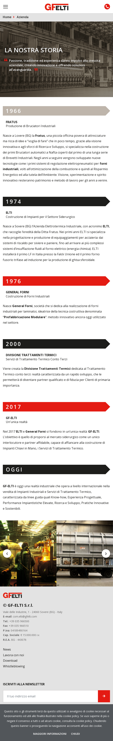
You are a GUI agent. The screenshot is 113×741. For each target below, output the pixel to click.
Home (7, 17)
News (7, 649)
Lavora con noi (13, 655)
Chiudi (75, 734)
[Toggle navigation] (6, 6)
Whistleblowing (14, 666)
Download (10, 660)
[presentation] (7, 553)
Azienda (22, 17)
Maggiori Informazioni (50, 734)
